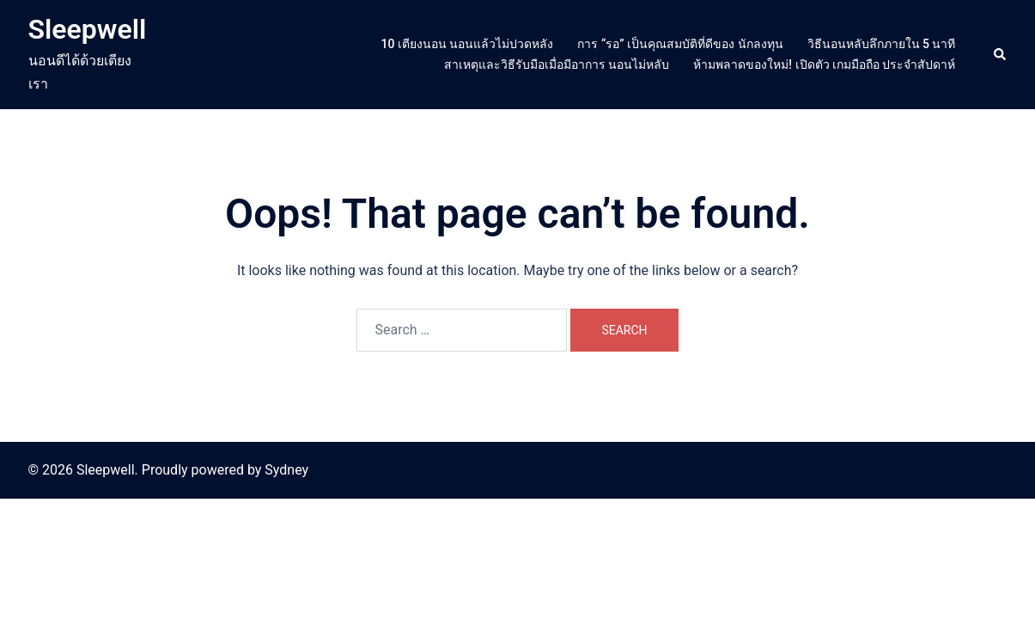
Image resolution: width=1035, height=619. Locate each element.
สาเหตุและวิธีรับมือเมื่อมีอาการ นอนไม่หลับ (556, 64)
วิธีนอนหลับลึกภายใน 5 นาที (881, 44)
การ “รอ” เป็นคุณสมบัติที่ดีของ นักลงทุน (679, 44)
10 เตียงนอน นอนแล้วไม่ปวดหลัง (467, 44)
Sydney (286, 470)
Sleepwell (87, 29)
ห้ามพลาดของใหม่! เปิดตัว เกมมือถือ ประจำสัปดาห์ (824, 64)
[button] (1001, 54)
